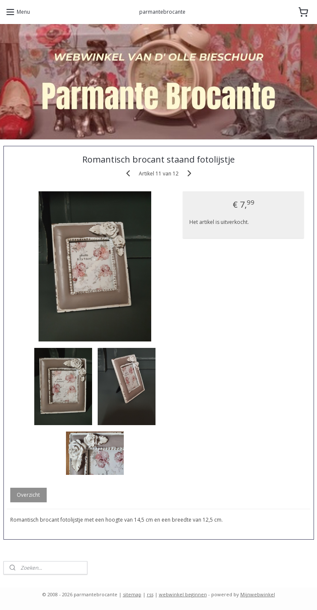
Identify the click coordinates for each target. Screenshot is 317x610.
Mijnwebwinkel (257, 594)
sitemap (132, 594)
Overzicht (28, 495)
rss (150, 594)
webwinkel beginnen (183, 594)
